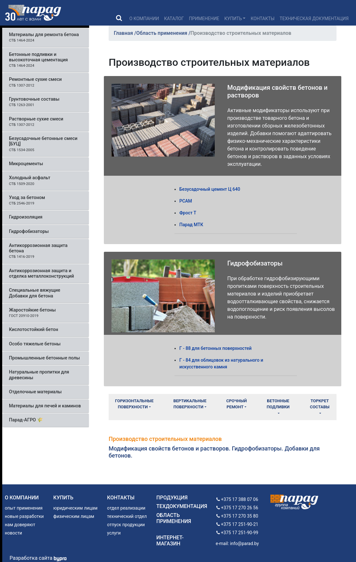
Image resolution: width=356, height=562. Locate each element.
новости (13, 532)
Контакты (263, 18)
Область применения (162, 33)
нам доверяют (20, 524)
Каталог (174, 18)
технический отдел (127, 516)
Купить (233, 18)
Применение (204, 18)
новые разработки (24, 516)
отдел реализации (126, 508)
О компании (144, 18)
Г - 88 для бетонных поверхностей (215, 348)
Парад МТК (191, 224)
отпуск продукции (126, 524)
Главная (124, 33)
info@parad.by (244, 543)
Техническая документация (314, 18)
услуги (114, 532)
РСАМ (185, 201)
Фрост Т (187, 212)
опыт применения (24, 508)
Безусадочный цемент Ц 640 (209, 189)
